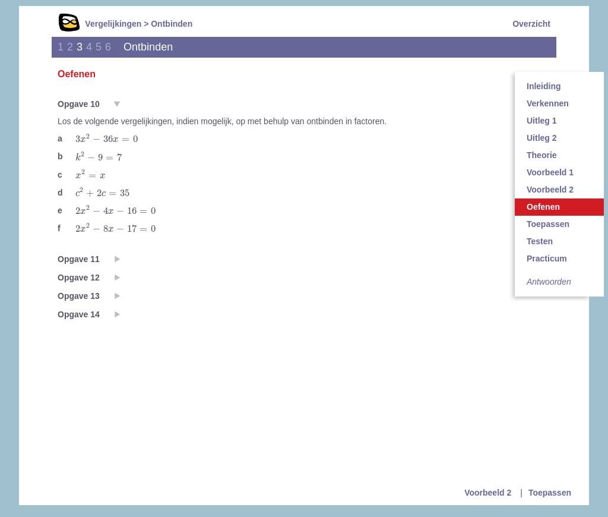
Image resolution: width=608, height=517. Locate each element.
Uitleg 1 (542, 120)
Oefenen (543, 207)
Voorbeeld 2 (550, 189)
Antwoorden (549, 281)
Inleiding (544, 86)
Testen (540, 241)
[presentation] (106, 138)
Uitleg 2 (542, 138)
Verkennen (548, 103)
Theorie (542, 155)
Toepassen (548, 224)
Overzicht (531, 24)
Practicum (547, 258)
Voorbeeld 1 (550, 172)
